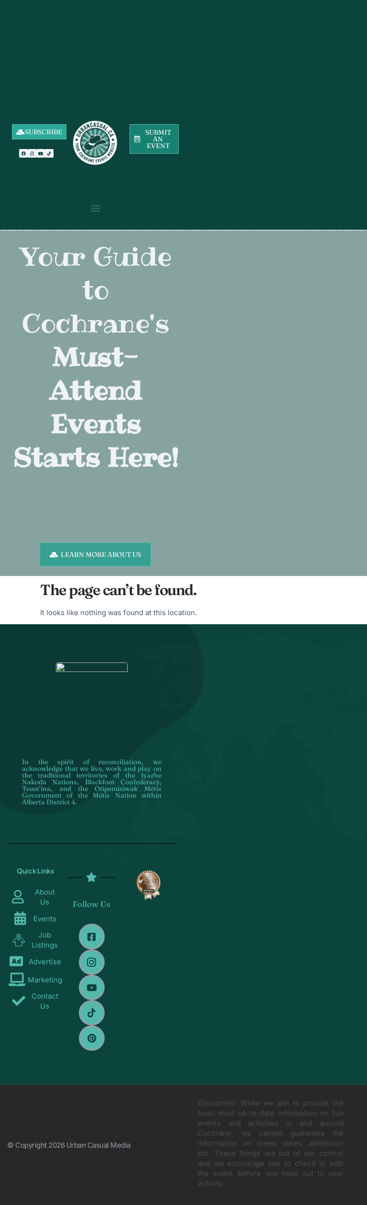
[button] (96, 207)
